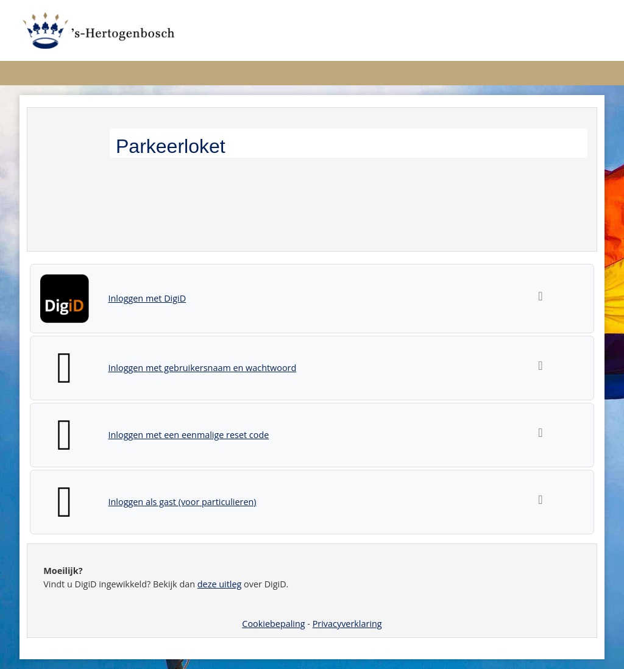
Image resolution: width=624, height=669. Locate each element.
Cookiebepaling (273, 623)
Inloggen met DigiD (147, 298)
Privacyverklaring (347, 623)
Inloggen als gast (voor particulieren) (182, 502)
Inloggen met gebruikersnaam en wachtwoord (202, 367)
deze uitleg (219, 584)
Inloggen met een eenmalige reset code (188, 435)
